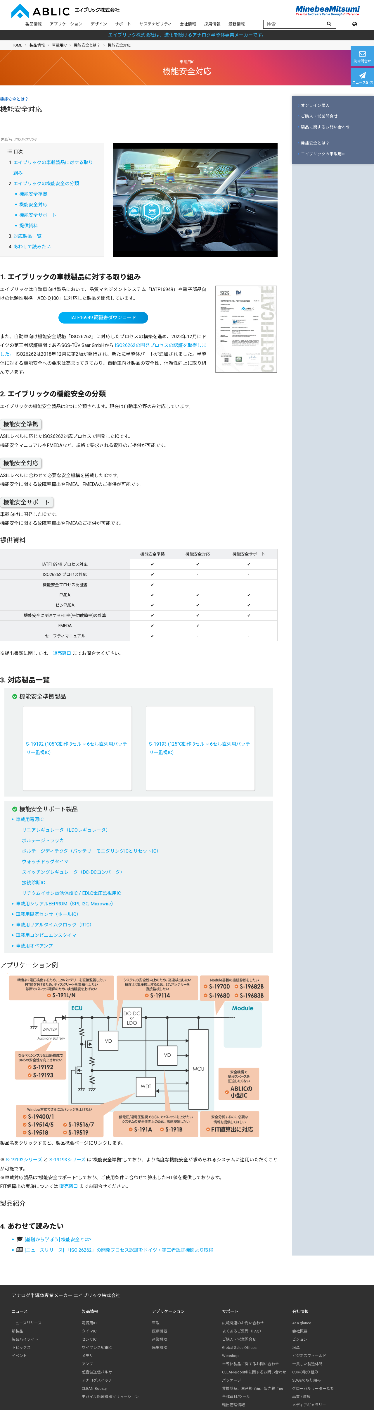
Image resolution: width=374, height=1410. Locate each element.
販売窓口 (62, 653)
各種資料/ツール (236, 1396)
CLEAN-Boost (94, 1388)
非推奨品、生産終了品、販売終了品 (252, 1388)
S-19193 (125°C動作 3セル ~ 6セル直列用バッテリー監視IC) (199, 748)
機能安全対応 (33, 204)
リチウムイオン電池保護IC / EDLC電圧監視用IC (71, 893)
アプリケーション (66, 24)
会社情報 (188, 24)
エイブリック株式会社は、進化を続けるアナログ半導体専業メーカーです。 (187, 35)
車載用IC (59, 45)
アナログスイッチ (97, 1380)
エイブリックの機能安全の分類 (46, 183)
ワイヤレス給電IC (97, 1347)
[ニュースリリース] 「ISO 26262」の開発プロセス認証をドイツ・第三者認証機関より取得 (119, 1250)
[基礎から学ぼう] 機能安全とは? (58, 1239)
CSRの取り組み (305, 1372)
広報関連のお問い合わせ (243, 1323)
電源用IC (89, 1323)
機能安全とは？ (87, 45)
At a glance (301, 1323)
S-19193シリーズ (67, 1160)
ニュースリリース (26, 1323)
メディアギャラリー (309, 1405)
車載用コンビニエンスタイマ (46, 935)
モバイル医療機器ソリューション (110, 1396)
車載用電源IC (30, 819)
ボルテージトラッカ (43, 840)
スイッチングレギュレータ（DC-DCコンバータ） (73, 872)
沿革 (296, 1347)
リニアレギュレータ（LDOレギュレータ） (66, 830)
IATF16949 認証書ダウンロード (103, 317)
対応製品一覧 (27, 236)
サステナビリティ (155, 24)
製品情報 (33, 24)
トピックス (21, 1347)
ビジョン (299, 1339)
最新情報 (236, 24)
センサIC (89, 1339)
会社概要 (299, 1331)
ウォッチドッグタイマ (45, 861)
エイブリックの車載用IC (321, 154)
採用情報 (212, 24)
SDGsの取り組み (306, 1380)
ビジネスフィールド (309, 1356)
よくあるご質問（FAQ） (242, 1331)
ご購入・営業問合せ (318, 116)
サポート (123, 24)
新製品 (17, 1331)
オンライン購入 (314, 105)
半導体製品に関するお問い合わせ (250, 1364)
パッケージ (231, 1380)
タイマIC (89, 1331)
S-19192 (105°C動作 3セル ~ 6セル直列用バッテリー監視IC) (76, 748)
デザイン (99, 24)
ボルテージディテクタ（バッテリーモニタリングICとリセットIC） (91, 851)
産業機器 (159, 1339)
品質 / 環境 (301, 1396)
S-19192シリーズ (24, 1160)
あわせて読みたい (32, 247)
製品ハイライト (25, 1339)
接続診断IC (33, 882)
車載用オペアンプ (34, 946)
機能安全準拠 (33, 194)
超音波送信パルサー (99, 1372)
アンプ (87, 1364)
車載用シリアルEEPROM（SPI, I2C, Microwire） (66, 904)
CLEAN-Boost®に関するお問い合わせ (254, 1372)
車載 (156, 1323)
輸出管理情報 (233, 1405)
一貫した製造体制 (307, 1364)
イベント (19, 1356)
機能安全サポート (38, 215)
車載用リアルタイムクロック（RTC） (55, 925)
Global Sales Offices (239, 1347)
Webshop (230, 1356)
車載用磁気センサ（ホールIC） (48, 914)
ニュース (20, 1311)
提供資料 (28, 225)
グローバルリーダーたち (313, 1388)
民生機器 (159, 1347)
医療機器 (159, 1331)
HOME (17, 45)
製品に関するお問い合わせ (324, 127)
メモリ (87, 1356)
